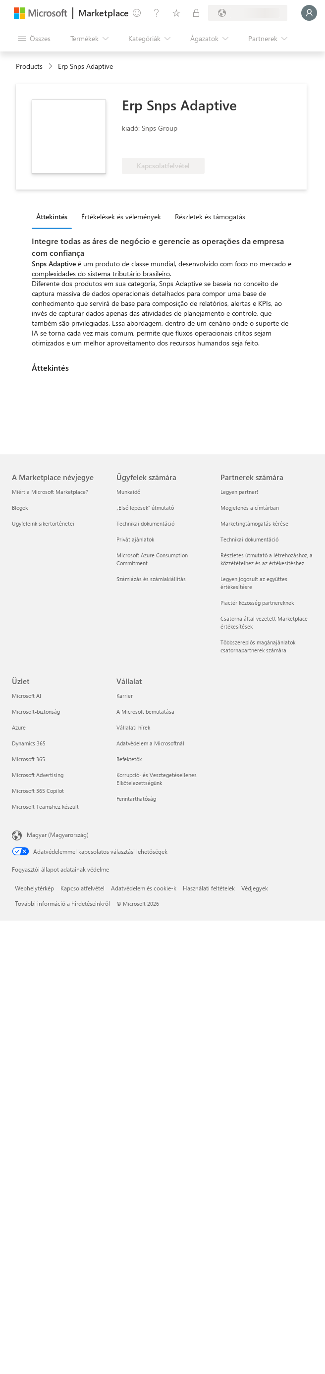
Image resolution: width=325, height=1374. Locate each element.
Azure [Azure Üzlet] (19, 727)
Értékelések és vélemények (121, 216)
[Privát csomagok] (196, 13)
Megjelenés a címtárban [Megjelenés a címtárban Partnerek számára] (249, 507)
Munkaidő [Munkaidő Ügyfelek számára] (128, 491)
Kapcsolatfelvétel (82, 888)
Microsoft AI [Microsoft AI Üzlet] (26, 695)
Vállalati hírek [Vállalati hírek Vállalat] (133, 727)
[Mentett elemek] (176, 13)
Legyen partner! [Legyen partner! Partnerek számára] (239, 491)
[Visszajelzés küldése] (137, 13)
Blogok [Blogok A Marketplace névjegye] (20, 507)
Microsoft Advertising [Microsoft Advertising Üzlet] (37, 775)
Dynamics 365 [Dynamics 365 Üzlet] (29, 743)
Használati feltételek (209, 888)
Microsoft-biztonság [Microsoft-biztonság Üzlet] (36, 711)
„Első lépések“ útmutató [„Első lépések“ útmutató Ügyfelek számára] (145, 507)
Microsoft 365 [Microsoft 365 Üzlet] (28, 759)
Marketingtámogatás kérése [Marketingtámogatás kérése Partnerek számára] (254, 523)
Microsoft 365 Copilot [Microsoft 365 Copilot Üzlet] (38, 790)
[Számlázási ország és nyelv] (247, 13)
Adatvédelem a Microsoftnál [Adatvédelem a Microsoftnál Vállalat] (150, 743)
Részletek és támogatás (210, 216)
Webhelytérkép (34, 888)
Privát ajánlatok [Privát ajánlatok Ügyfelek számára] (135, 539)
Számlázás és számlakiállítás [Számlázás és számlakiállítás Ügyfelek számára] (151, 579)
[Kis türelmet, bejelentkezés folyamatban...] (309, 13)
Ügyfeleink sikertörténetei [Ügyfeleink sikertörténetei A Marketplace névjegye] (43, 523)
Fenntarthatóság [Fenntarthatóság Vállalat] (136, 798)
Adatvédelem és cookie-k (143, 888)
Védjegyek (254, 888)
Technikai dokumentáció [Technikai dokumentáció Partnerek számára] (249, 539)
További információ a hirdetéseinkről (62, 903)
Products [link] (29, 66)
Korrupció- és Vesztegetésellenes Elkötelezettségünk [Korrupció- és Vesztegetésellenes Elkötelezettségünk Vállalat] (156, 778)
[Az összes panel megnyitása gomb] (34, 38)
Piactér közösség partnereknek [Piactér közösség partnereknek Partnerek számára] (257, 602)
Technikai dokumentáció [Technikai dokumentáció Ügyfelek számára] (145, 523)
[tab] (54, 216)
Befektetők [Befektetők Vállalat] (129, 759)
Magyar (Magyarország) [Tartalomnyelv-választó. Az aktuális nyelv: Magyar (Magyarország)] (58, 834)
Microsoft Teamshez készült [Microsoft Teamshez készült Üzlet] (45, 806)
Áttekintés (51, 216)
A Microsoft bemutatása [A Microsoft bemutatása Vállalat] (145, 711)
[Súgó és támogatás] (156, 13)
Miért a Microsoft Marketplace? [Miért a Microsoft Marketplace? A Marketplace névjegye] (50, 491)
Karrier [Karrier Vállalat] (124, 695)
